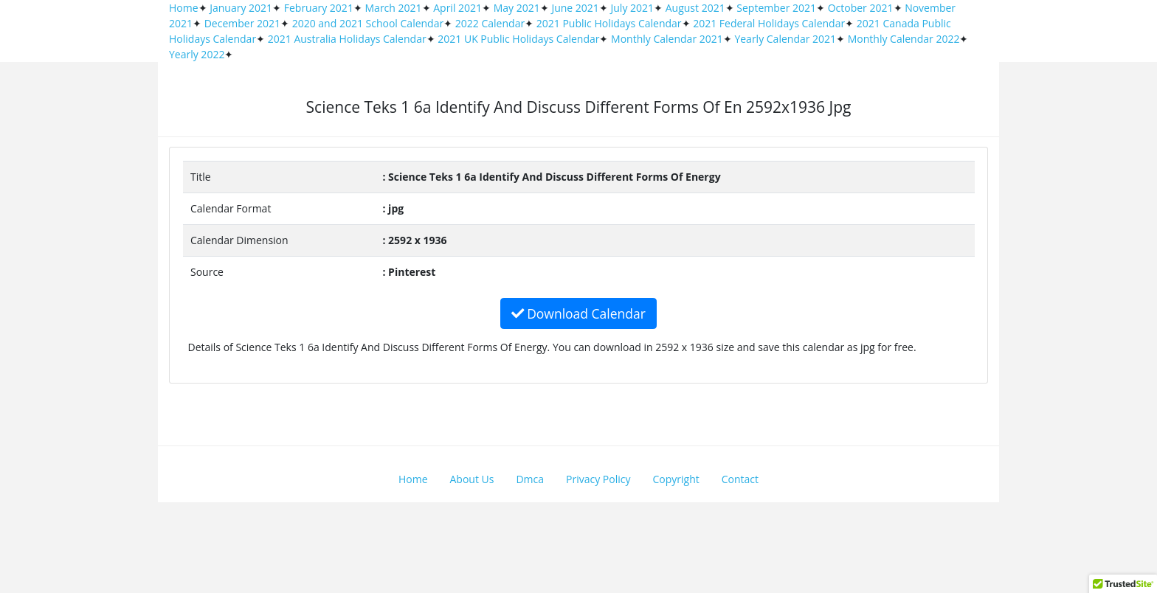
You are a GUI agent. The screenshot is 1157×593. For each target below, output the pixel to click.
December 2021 (242, 23)
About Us (472, 479)
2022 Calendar (490, 23)
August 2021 (695, 8)
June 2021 (574, 8)
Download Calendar (578, 313)
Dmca (530, 479)
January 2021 (241, 8)
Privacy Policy (598, 479)
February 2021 (318, 8)
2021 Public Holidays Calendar (609, 23)
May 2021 (517, 8)
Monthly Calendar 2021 (667, 39)
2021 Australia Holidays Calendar (347, 39)
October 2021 (861, 8)
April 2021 (457, 8)
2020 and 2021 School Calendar (368, 23)
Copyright (676, 479)
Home (183, 8)
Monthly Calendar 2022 (904, 39)
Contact (740, 479)
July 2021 (633, 8)
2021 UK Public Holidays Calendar (518, 39)
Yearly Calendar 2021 (785, 39)
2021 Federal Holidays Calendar (769, 23)
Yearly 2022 (196, 54)
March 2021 (393, 8)
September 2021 (776, 8)
